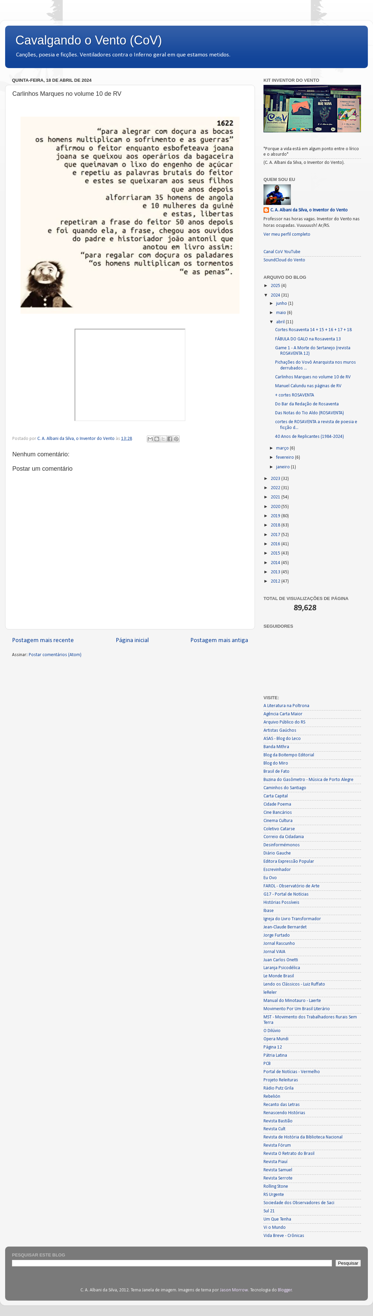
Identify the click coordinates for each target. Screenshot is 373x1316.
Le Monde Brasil (278, 976)
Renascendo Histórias (284, 1113)
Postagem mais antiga (219, 640)
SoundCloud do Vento (284, 260)
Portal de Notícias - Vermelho (291, 1072)
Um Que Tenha (277, 1219)
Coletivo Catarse (279, 829)
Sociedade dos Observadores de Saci (298, 1203)
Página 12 (272, 1047)
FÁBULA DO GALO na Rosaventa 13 (308, 339)
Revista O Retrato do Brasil (288, 1153)
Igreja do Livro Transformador (292, 919)
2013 (276, 572)
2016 (276, 544)
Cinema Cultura (278, 821)
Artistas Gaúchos (279, 730)
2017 (276, 535)
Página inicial (132, 640)
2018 (276, 525)
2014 (276, 563)
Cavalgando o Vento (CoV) (88, 40)
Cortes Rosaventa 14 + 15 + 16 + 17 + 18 (313, 330)
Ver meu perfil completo (286, 234)
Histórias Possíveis (281, 902)
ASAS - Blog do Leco (282, 739)
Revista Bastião (278, 1121)
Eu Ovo (270, 878)
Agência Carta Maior (283, 714)
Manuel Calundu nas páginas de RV (308, 386)
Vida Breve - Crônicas (283, 1236)
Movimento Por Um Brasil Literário (296, 1009)
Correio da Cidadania (283, 837)
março (283, 448)
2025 (276, 286)
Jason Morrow (234, 1290)
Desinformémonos (281, 845)
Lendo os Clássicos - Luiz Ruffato (294, 984)
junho (282, 303)
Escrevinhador (277, 870)
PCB (267, 1063)
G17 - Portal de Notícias (286, 894)
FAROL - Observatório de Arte (291, 886)
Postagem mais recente (43, 640)
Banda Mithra (276, 747)
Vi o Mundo (274, 1227)
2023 (276, 479)
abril (281, 322)
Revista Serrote (278, 1178)
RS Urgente (273, 1195)
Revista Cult (274, 1129)
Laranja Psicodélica (281, 968)
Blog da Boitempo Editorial (288, 755)
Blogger (285, 1290)
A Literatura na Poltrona (286, 706)
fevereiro (285, 457)
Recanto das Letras (281, 1105)
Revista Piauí (275, 1162)
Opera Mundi (275, 1039)
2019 (276, 516)
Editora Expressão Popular (288, 861)
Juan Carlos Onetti (280, 960)
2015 (276, 553)
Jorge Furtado (276, 935)
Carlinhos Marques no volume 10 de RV (313, 377)
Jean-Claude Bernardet (285, 927)
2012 (276, 581)
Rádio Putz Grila (278, 1088)
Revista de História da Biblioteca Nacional (303, 1137)
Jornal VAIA (274, 952)
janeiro (283, 467)
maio (281, 313)
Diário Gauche (277, 853)
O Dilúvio (272, 1031)
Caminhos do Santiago (284, 788)
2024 (276, 295)
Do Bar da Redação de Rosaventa (307, 404)
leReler (270, 992)
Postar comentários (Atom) (55, 655)
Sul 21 (269, 1211)
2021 (276, 497)
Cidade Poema (277, 804)
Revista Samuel (277, 1170)
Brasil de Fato (276, 771)
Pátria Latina (275, 1055)
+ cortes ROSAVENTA (294, 395)
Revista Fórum (277, 1145)
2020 (276, 507)
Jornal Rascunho (279, 943)
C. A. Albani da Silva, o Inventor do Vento (309, 210)
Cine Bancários (277, 812)
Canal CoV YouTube (281, 252)
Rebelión (271, 1096)
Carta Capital (275, 796)
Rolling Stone (275, 1186)
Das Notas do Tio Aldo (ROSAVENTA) (309, 413)
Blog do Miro (275, 763)
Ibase (268, 911)
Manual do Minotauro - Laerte (292, 1001)
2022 (276, 488)
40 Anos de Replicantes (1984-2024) (309, 436)
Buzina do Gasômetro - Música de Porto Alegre (308, 780)
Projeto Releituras (280, 1080)
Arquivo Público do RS (284, 722)
